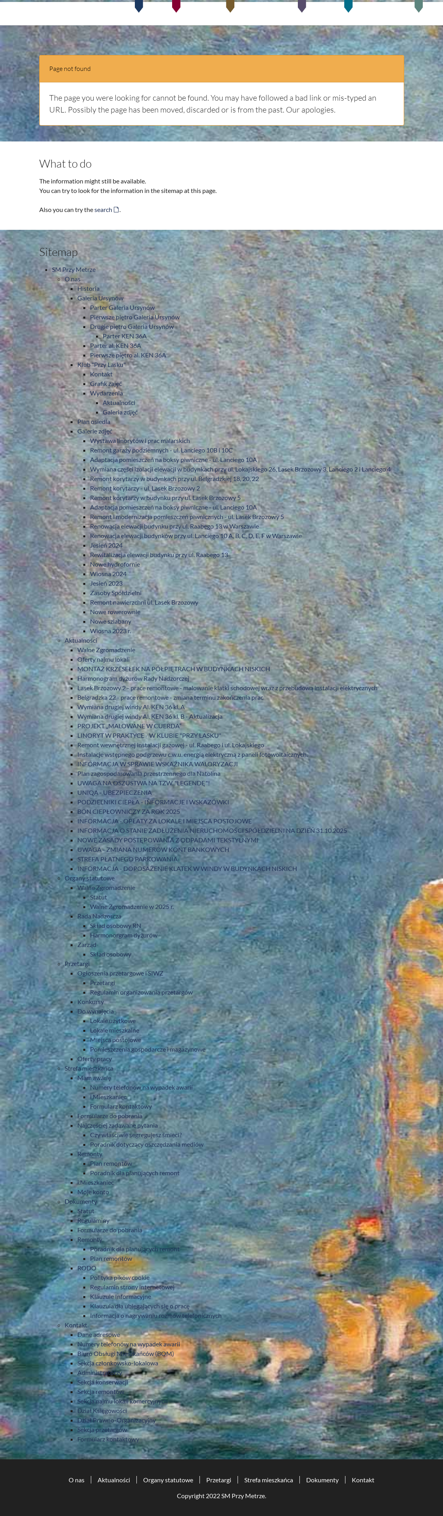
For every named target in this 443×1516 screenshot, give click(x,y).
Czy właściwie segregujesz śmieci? (136, 1134)
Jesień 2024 (106, 545)
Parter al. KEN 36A (115, 345)
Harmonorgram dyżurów (123, 935)
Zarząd (86, 944)
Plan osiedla (93, 421)
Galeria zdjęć (120, 412)
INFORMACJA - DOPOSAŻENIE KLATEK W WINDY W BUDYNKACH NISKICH (187, 868)
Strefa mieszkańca (89, 1068)
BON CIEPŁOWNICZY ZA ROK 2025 (128, 811)
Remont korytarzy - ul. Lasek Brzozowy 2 (145, 488)
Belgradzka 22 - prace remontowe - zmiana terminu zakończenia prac (170, 697)
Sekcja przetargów (102, 1429)
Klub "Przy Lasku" (101, 364)
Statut (98, 897)
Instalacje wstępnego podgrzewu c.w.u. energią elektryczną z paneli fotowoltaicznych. (192, 754)
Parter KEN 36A (125, 336)
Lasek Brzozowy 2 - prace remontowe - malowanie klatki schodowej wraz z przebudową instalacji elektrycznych (227, 687)
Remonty (89, 1153)
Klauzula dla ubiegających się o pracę (140, 1306)
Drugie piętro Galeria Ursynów (132, 326)
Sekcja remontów (100, 1391)
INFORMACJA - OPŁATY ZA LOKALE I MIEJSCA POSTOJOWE (164, 821)
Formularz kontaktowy (121, 1106)
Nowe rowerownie (115, 611)
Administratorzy (99, 1372)
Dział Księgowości (102, 1410)
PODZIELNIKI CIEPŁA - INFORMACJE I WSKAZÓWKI (153, 802)
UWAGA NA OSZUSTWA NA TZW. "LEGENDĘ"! (143, 783)
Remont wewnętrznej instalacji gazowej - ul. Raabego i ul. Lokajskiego (170, 744)
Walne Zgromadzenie (106, 649)
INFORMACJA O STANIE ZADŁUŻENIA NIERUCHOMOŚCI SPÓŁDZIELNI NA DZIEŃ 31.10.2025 (212, 830)
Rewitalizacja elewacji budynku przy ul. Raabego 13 (159, 554)
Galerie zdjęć (94, 431)
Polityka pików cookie (120, 1277)
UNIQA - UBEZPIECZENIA (114, 792)
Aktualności (119, 402)
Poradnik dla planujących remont (135, 1172)
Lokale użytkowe (113, 1020)
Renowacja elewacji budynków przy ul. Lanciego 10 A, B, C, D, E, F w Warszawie (196, 535)
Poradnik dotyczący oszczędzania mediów (146, 1144)
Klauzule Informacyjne (120, 1296)
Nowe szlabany (110, 621)
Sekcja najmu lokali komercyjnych (122, 1401)
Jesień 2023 (106, 583)
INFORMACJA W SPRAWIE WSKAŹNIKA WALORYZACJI (157, 764)
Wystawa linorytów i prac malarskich (140, 440)
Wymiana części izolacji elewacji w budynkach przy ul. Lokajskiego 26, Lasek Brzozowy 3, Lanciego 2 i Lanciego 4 (240, 469)
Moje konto (93, 1191)
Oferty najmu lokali (103, 659)
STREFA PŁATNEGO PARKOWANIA (127, 859)
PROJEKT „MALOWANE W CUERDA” (129, 725)
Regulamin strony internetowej (132, 1287)
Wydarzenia (106, 393)
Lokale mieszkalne (114, 1030)
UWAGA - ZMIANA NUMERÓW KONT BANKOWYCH (153, 849)
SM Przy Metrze (74, 269)
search (103, 209)
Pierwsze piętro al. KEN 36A (128, 355)
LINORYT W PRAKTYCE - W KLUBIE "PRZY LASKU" (149, 735)
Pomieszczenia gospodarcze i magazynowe (147, 1049)
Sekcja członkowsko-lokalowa (117, 1363)
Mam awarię (94, 1077)
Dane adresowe (98, 1334)
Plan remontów (111, 1163)
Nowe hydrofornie (115, 564)
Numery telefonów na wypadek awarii (141, 1087)
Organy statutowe (90, 878)
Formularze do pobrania (109, 1115)
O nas (73, 279)
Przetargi (77, 963)
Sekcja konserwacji (102, 1382)
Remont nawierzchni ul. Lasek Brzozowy (144, 602)
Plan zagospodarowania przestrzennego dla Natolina (149, 773)
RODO (86, 1268)
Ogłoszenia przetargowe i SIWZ (120, 973)
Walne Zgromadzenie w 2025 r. (132, 906)
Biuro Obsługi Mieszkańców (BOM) (125, 1353)
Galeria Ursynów (100, 298)
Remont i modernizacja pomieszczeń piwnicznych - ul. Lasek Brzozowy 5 (187, 516)
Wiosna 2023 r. (110, 630)
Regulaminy (93, 1220)
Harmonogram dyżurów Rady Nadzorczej (133, 678)
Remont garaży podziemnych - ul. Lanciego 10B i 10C (161, 450)
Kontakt (101, 374)
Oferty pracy (94, 1058)
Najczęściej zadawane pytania (117, 1125)
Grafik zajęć (106, 383)
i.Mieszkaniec (108, 1096)
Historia (88, 288)
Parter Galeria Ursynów (122, 307)
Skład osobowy (110, 954)
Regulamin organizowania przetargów (141, 992)
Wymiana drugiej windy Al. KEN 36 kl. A (131, 706)
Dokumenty (81, 1201)
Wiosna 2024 (108, 573)
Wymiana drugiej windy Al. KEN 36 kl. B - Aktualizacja (149, 716)
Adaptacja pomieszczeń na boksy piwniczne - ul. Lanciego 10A (173, 459)
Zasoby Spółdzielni (116, 592)
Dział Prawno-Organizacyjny (116, 1420)
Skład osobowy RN (115, 925)
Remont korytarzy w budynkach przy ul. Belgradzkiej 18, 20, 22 (174, 478)
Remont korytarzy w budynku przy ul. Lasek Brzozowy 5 (165, 497)
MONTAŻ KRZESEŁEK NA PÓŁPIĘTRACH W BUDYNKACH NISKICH (173, 668)
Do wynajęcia (95, 1011)
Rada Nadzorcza (99, 916)
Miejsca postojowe (115, 1039)
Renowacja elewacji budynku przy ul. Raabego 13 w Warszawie (174, 526)
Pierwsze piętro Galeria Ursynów (135, 317)
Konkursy (90, 1001)
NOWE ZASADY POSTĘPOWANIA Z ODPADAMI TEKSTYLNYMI (168, 840)
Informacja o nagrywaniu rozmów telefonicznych (156, 1315)
